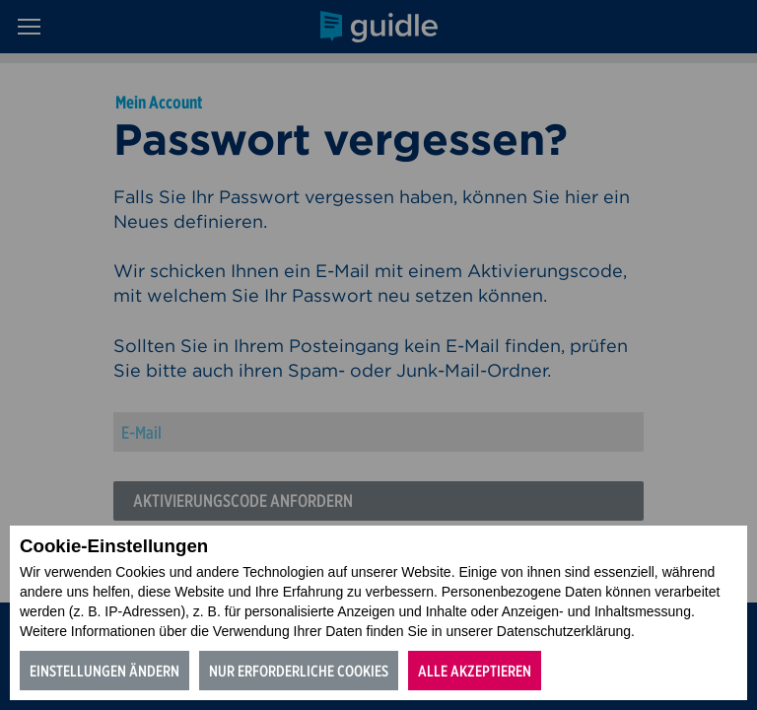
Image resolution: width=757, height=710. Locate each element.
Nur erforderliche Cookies (298, 671)
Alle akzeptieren (474, 671)
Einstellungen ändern (104, 671)
